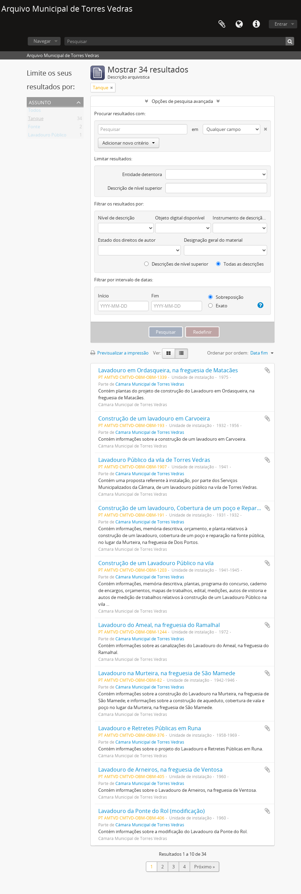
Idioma (239, 24)
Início (103, 296)
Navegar (42, 41)
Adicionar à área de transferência (267, 370)
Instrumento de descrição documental (240, 218)
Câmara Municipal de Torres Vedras (149, 384)
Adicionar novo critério (128, 143)
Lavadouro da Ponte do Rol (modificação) (151, 811)
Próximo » (204, 867)
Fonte (34, 128)
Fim (155, 296)
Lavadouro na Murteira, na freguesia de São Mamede (166, 673)
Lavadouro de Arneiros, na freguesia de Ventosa (160, 769)
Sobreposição (225, 297)
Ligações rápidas (256, 24)
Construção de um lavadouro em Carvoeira (154, 418)
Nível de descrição (116, 218)
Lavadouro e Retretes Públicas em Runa (149, 728)
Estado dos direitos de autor (126, 240)
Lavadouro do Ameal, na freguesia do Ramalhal (159, 625)
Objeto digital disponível (179, 218)
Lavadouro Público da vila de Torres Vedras (154, 460)
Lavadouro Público (47, 136)
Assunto (40, 101)
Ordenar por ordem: (227, 353)
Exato (217, 306)
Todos (34, 111)
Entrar (281, 24)
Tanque (35, 120)
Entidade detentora (142, 174)
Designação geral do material (213, 240)
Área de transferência (221, 24)
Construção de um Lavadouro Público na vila (156, 563)
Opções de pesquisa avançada (182, 101)
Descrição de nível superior (135, 188)
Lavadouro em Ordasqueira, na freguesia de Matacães (168, 370)
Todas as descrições (240, 264)
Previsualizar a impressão (119, 353)
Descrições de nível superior (176, 264)
